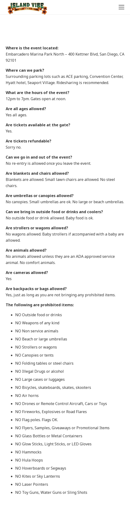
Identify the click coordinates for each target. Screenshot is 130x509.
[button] (120, 7)
